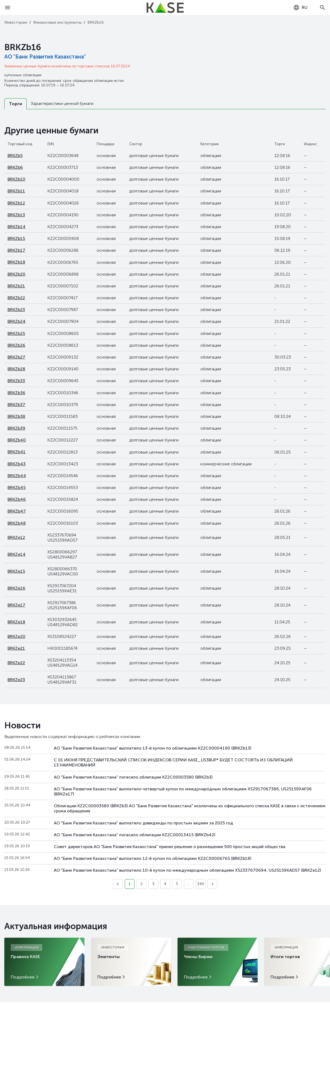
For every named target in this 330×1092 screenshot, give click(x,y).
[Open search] (322, 7)
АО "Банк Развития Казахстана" (45, 56)
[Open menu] (7, 7)
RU (300, 7)
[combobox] (300, 7)
